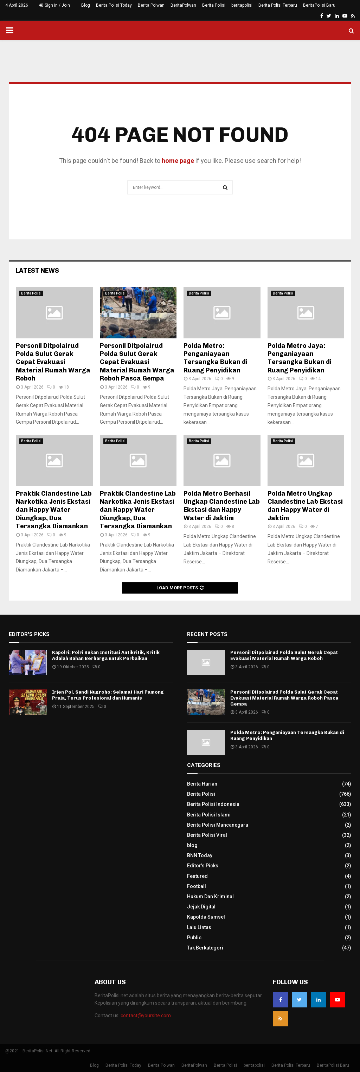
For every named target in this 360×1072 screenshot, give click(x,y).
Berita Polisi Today (114, 5)
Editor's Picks (202, 865)
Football (196, 886)
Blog (85, 5)
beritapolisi (241, 5)
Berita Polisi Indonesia (213, 804)
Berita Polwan (151, 5)
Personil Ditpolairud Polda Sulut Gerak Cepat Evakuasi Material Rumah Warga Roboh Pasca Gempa (137, 362)
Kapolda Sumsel (206, 917)
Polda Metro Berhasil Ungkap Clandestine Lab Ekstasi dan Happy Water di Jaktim (222, 506)
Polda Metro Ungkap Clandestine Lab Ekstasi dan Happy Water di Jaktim (305, 506)
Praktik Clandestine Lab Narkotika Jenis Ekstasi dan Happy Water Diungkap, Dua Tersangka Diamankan (54, 510)
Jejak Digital (201, 906)
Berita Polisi (213, 5)
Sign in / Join (54, 5)
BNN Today (199, 855)
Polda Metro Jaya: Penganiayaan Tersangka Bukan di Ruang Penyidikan (300, 358)
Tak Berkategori (205, 948)
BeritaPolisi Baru (319, 5)
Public (194, 937)
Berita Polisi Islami (209, 815)
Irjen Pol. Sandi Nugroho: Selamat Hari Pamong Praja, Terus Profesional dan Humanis (108, 695)
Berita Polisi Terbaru (277, 5)
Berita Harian (202, 784)
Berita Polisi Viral (207, 835)
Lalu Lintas (199, 927)
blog (192, 845)
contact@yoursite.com (146, 1015)
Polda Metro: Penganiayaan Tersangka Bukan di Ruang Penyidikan (216, 358)
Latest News (37, 270)
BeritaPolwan (183, 5)
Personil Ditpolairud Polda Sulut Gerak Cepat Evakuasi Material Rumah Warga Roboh (53, 362)
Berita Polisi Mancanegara (217, 825)
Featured (197, 876)
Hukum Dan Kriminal (210, 896)
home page (178, 160)
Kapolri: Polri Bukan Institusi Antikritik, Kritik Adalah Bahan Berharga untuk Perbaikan (106, 655)
